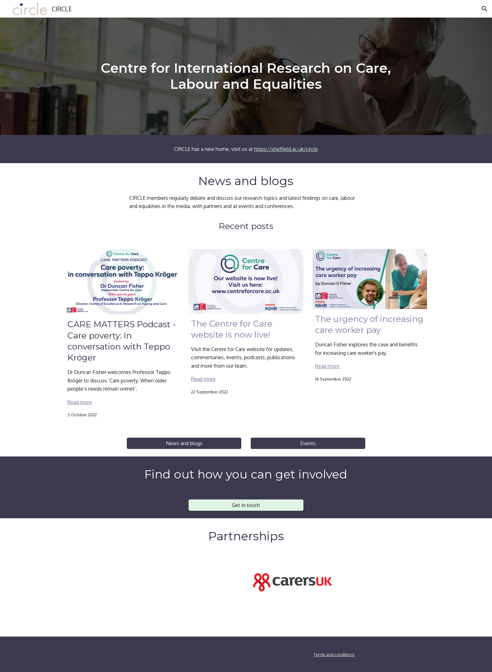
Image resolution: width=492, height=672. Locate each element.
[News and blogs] (184, 443)
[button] (484, 8)
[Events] (308, 443)
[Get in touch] (246, 505)
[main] (246, 76)
